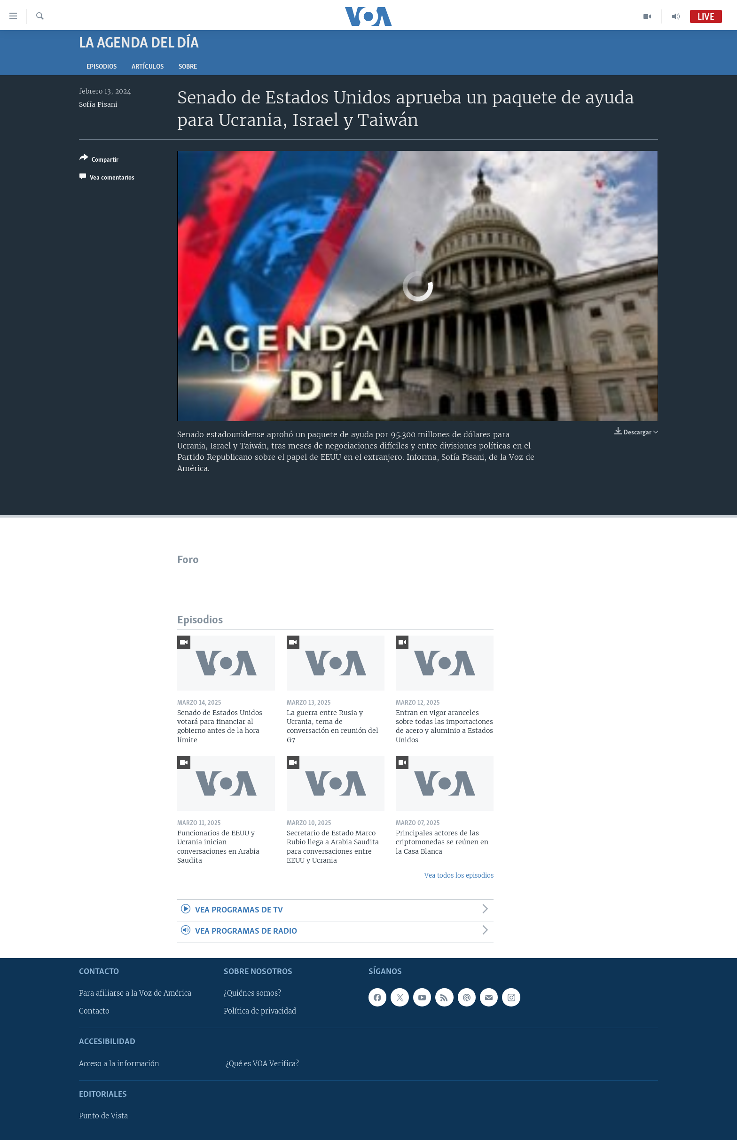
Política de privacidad (260, 1011)
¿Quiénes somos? (252, 993)
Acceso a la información (119, 1064)
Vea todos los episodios (459, 876)
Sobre (188, 67)
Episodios (101, 67)
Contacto (94, 1011)
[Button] (98, 160)
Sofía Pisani (98, 104)
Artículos (148, 67)
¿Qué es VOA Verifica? (262, 1064)
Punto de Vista (103, 1116)
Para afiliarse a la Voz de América (135, 993)
